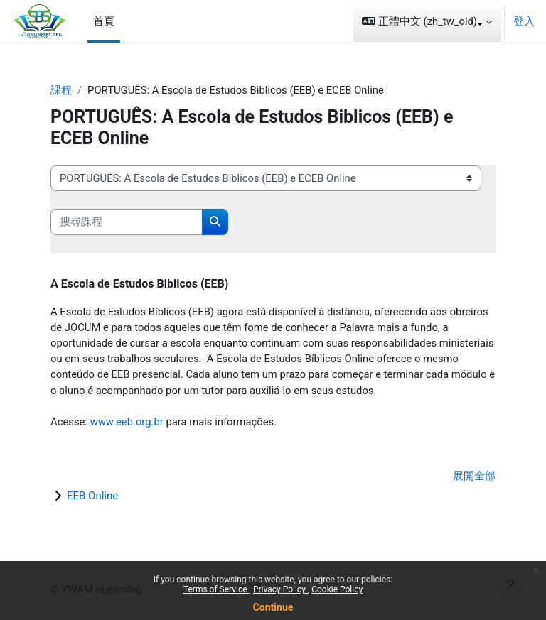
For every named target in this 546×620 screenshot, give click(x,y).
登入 (524, 21)
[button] (427, 21)
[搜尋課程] (126, 221)
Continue (273, 607)
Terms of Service (216, 589)
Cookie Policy (337, 589)
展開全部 (474, 475)
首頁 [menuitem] (103, 21)
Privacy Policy (280, 589)
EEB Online (92, 495)
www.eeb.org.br (127, 421)
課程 (61, 90)
